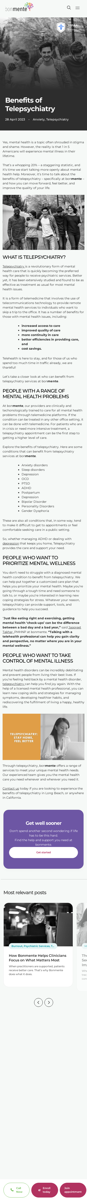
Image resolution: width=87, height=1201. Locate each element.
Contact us (11, 788)
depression (11, 543)
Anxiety (39, 119)
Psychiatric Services (37, 946)
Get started (43, 852)
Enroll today (44, 1189)
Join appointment (73, 1189)
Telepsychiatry (57, 119)
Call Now (19, 1189)
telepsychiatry (14, 684)
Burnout (16, 946)
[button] (38, 1003)
